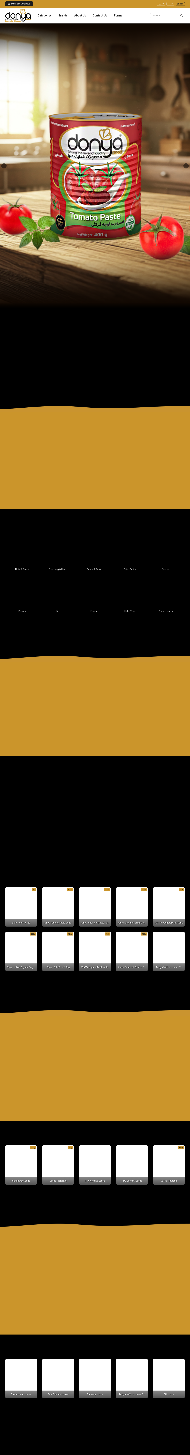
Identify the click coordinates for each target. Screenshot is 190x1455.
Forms (118, 15)
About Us (80, 15)
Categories (44, 15)
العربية (161, 3)
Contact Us (100, 15)
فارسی (170, 3)
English (180, 4)
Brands (63, 15)
